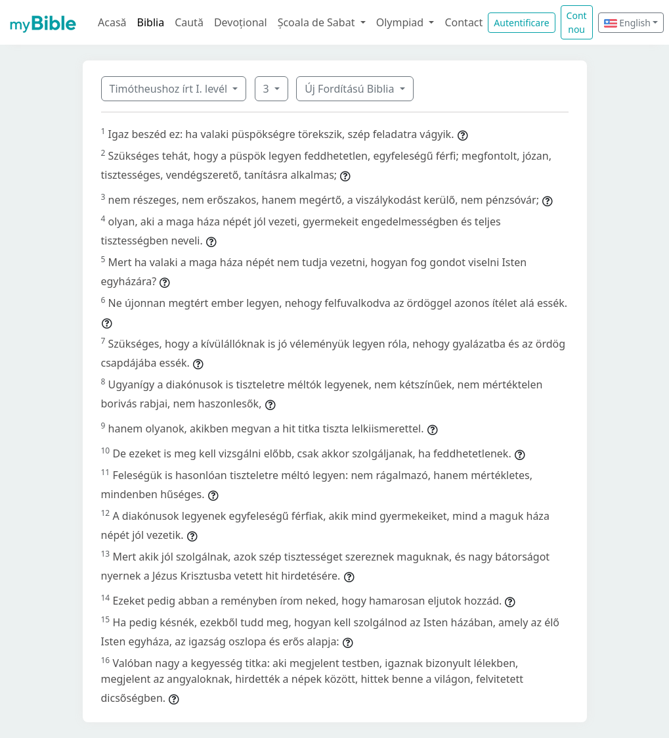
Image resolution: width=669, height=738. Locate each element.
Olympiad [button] (401, 22)
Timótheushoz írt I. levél (170, 88)
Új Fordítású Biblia (351, 88)
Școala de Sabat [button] (318, 22)
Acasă (112, 22)
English (627, 22)
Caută (189, 22)
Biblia (151, 22)
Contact (463, 22)
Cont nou (577, 22)
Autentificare (521, 22)
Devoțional (240, 22)
